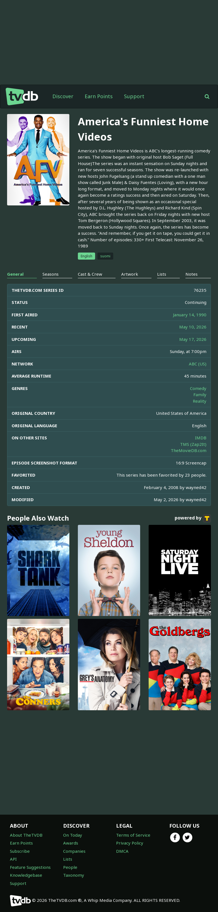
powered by (193, 518)
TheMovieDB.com (188, 450)
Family (199, 394)
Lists (67, 859)
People (70, 867)
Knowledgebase (26, 875)
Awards (70, 843)
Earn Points (99, 96)
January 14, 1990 (189, 314)
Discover (62, 96)
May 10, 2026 (192, 327)
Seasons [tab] (50, 274)
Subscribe (20, 851)
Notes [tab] (191, 274)
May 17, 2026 (192, 339)
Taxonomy (73, 875)
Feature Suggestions (30, 867)
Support (134, 96)
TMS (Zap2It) (193, 444)
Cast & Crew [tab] (90, 274)
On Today (72, 835)
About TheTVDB (26, 835)
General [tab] (15, 274)
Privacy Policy (129, 843)
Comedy (198, 388)
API (13, 859)
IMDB (200, 437)
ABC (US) (197, 364)
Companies (74, 851)
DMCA (122, 851)
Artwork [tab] (129, 274)
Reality (199, 401)
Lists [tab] (161, 274)
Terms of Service (133, 835)
